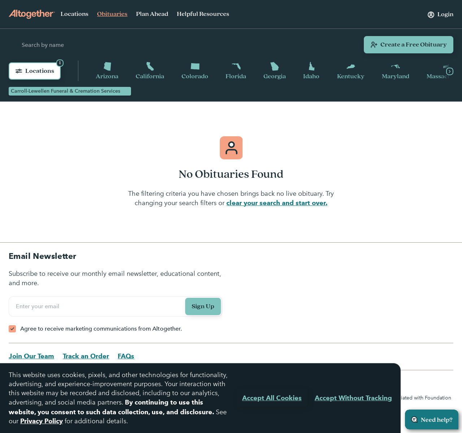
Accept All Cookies (272, 398)
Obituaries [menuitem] (112, 14)
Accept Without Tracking (353, 398)
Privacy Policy (41, 421)
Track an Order (86, 356)
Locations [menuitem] (74, 14)
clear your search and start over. (276, 203)
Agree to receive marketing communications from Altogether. (101, 328)
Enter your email (38, 306)
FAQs (126, 356)
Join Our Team (31, 356)
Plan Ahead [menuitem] (152, 14)
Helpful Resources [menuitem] (203, 14)
